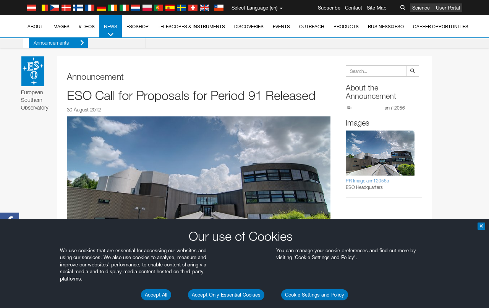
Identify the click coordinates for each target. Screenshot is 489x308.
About (35, 26)
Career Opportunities (440, 26)
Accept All (156, 295)
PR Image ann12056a (367, 181)
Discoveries (249, 26)
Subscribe (329, 8)
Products (346, 26)
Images (61, 26)
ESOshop (137, 26)
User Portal (448, 8)
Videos (87, 26)
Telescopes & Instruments (191, 26)
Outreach (311, 26)
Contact (353, 8)
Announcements (53, 43)
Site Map (377, 8)
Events (281, 26)
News (110, 31)
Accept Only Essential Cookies (226, 295)
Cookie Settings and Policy (314, 295)
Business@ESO (386, 26)
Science (421, 8)
